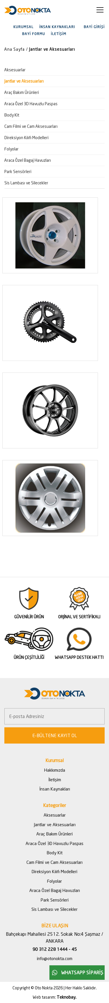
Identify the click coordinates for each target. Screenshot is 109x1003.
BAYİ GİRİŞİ (94, 27)
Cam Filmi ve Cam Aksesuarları (31, 126)
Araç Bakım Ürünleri (21, 92)
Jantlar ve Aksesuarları (52, 49)
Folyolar (11, 148)
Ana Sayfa (14, 49)
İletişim (54, 779)
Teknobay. (66, 997)
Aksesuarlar (15, 69)
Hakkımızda (54, 770)
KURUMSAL (23, 27)
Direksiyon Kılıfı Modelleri (26, 137)
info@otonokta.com (54, 958)
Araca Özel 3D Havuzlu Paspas (31, 103)
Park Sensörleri (17, 171)
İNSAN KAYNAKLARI (57, 27)
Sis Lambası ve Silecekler (26, 182)
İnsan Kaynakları (54, 788)
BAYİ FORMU (33, 34)
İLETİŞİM (58, 34)
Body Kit (11, 114)
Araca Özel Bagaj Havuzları (27, 160)
